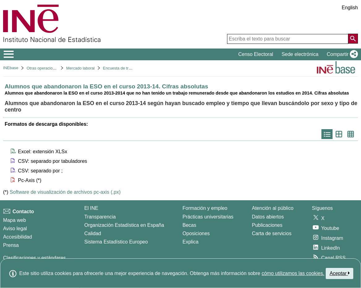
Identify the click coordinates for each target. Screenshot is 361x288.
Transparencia (100, 216)
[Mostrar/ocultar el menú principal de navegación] (9, 54)
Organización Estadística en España (124, 225)
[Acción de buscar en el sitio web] (353, 39)
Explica (191, 241)
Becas (189, 225)
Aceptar (339, 273)
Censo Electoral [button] (255, 54)
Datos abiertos (268, 216)
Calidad (92, 233)
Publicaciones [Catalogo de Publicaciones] (267, 225)
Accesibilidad (17, 236)
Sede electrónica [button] (299, 54)
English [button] (350, 7)
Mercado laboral (80, 68)
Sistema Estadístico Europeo (116, 241)
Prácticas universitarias (208, 216)
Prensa (11, 245)
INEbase (10, 68)
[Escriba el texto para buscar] (287, 39)
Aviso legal (15, 228)
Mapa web (14, 220)
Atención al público (272, 208)
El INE (91, 208)
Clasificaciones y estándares (34, 257)
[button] (341, 54)
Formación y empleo (205, 208)
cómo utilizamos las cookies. (293, 273)
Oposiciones (196, 233)
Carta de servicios (271, 233)
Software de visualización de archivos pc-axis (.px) (65, 192)
